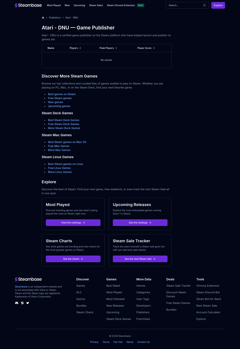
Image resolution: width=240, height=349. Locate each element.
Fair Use (118, 342)
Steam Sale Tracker (178, 285)
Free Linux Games (59, 168)
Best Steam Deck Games (63, 120)
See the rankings (140, 222)
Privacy (94, 342)
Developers (143, 305)
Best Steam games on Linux (65, 164)
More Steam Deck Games (64, 128)
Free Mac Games (58, 146)
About (130, 342)
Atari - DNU (71, 17)
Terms (106, 342)
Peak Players (109, 48)
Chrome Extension (207, 285)
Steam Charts (84, 312)
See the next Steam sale (140, 258)
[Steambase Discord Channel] (16, 303)
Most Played (54, 5)
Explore (218, 5)
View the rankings (73, 222)
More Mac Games (59, 150)
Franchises (143, 319)
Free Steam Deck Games (63, 124)
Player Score (147, 48)
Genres (140, 285)
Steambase (21, 286)
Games (80, 285)
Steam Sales (96, 5)
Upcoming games (59, 106)
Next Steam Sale (206, 305)
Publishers (55, 17)
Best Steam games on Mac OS (67, 142)
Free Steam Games (178, 303)
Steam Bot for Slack (208, 299)
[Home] (43, 17)
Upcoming (79, 5)
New (67, 5)
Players (76, 48)
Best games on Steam (62, 94)
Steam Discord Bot (208, 292)
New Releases (115, 305)
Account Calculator (208, 312)
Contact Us (143, 342)
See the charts (73, 258)
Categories (143, 292)
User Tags (142, 299)
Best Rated (113, 285)
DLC (79, 292)
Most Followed (115, 299)
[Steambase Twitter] (27, 303)
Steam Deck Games (118, 319)
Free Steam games (60, 98)
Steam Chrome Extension (121, 5)
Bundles (81, 305)
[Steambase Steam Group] (22, 303)
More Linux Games (60, 172)
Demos (80, 299)
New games (55, 102)
